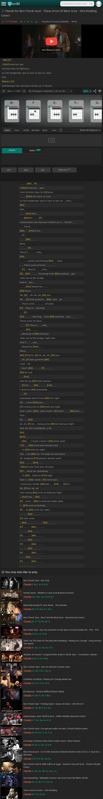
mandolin (35, 130)
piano (16, 130)
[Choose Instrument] (61, 130)
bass (54, 130)
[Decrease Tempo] (3, 91)
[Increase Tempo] (24, 91)
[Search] (91, 3)
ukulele (26, 130)
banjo (45, 130)
